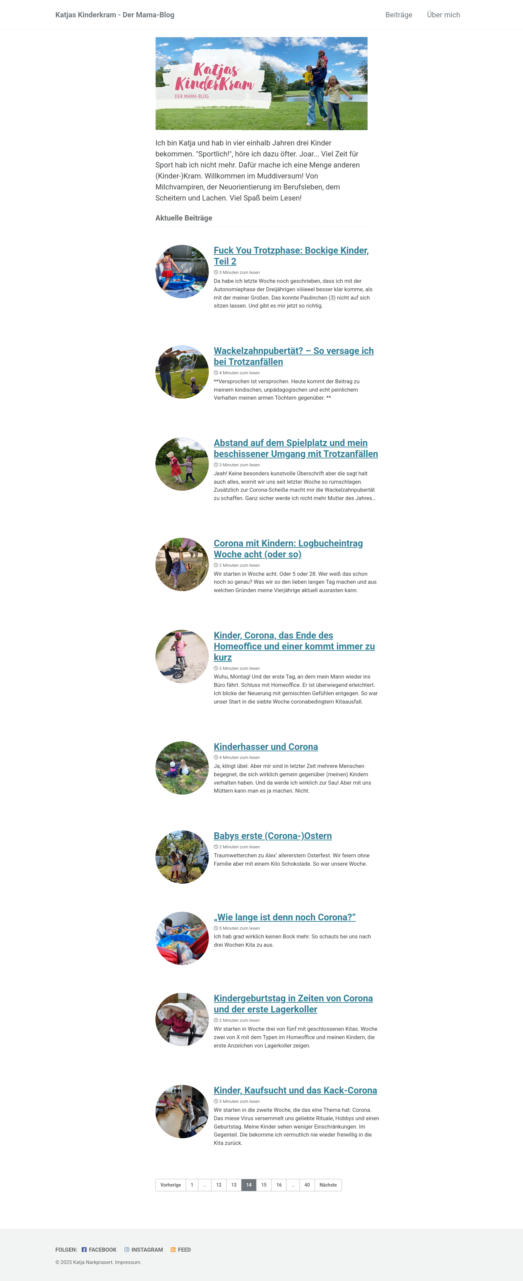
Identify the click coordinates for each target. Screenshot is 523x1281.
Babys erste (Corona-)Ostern (273, 835)
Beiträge (399, 15)
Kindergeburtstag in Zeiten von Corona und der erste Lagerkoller (293, 1004)
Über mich (443, 15)
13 (233, 1185)
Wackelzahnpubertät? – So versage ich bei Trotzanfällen (294, 356)
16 (279, 1185)
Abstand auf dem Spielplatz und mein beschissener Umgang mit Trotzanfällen (296, 448)
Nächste (328, 1185)
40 (307, 1185)
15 (264, 1185)
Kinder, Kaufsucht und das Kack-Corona (295, 1090)
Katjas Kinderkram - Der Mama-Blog (114, 15)
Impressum (127, 1262)
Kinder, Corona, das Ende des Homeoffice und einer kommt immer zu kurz (294, 646)
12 (218, 1185)
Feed (180, 1250)
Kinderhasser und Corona (266, 746)
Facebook (98, 1250)
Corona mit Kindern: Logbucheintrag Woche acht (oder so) (288, 549)
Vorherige (170, 1185)
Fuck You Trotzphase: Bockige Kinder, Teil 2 (291, 256)
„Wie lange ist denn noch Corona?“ (285, 917)
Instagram (143, 1250)
